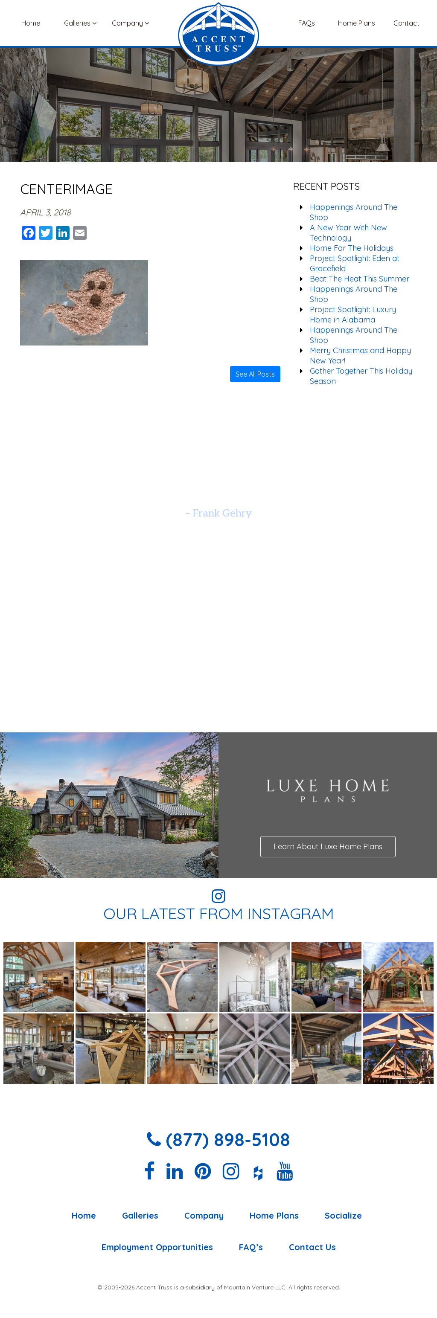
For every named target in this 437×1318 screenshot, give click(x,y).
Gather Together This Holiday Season (361, 376)
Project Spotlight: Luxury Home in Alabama (353, 315)
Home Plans (356, 23)
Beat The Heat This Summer (359, 279)
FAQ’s (251, 1247)
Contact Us (312, 1247)
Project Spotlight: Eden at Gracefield (354, 263)
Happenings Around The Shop (353, 212)
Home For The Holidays (351, 248)
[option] (218, 492)
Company (130, 23)
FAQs (306, 23)
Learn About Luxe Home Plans (328, 846)
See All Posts (255, 374)
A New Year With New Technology (348, 233)
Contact (406, 23)
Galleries (80, 23)
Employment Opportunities (157, 1247)
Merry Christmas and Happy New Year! (360, 355)
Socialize (343, 1216)
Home (30, 23)
